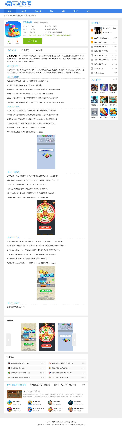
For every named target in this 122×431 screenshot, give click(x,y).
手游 (51, 11)
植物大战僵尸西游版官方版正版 (104, 42)
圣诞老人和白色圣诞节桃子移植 (104, 38)
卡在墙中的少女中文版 (110, 28)
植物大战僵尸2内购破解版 (102, 46)
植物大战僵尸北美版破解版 (102, 51)
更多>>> (84, 385)
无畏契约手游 (98, 68)
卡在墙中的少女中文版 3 (18, 368)
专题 (63, 11)
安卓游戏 (23, 11)
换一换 (115, 79)
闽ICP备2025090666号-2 (67, 424)
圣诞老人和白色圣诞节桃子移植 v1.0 (62, 363)
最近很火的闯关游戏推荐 (64, 35)
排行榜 (75, 11)
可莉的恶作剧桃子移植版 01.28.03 (62, 372)
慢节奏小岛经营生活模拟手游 (46, 35)
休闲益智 (25, 15)
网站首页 (47, 422)
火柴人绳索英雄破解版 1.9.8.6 (20, 363)
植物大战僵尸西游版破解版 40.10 (21, 377)
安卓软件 (38, 11)
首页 (9, 11)
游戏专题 (67, 422)
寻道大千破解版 (99, 73)
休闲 (30, 35)
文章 (88, 11)
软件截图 (25, 50)
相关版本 (38, 50)
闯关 (34, 35)
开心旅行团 (32, 15)
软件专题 (73, 422)
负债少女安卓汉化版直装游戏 (103, 55)
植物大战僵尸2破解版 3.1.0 (60, 377)
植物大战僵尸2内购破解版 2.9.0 (61, 368)
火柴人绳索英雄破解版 (101, 60)
